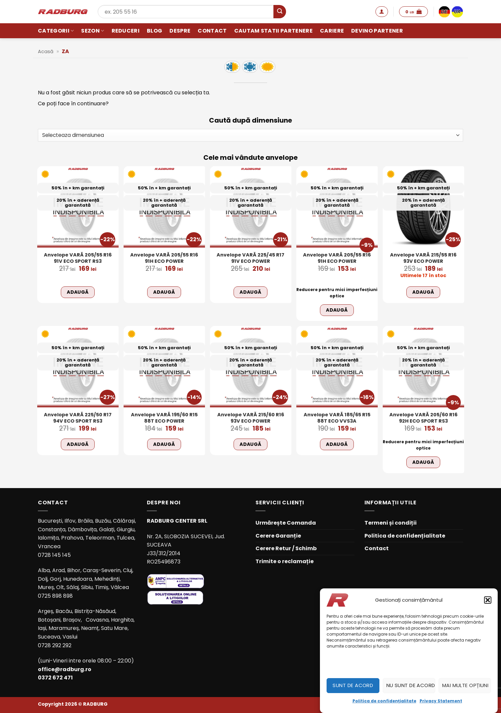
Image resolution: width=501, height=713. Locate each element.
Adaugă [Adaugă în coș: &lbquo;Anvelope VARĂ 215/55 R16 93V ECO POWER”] (423, 292)
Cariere (332, 31)
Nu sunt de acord (410, 685)
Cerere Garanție (278, 536)
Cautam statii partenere (273, 31)
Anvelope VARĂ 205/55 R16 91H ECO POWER (164, 258)
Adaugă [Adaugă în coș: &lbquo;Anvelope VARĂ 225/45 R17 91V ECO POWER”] (250, 292)
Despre (179, 31)
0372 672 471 (55, 677)
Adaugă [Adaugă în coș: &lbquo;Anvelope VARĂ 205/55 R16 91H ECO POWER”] (164, 292)
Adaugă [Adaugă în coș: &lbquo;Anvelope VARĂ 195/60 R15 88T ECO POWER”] (164, 444)
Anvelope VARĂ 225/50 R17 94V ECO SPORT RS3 (78, 418)
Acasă (45, 51)
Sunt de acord (353, 685)
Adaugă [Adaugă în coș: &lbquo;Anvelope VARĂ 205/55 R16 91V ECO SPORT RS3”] (78, 292)
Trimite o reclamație (284, 561)
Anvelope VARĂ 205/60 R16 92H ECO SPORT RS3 (423, 418)
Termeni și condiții (390, 523)
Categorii (56, 31)
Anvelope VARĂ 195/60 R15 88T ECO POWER (164, 418)
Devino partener (377, 31)
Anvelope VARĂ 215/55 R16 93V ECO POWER (423, 258)
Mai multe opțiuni (465, 685)
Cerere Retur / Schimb (286, 548)
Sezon (92, 31)
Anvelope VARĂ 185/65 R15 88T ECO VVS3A (337, 418)
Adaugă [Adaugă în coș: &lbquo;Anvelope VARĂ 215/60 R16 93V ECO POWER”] (250, 444)
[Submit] (279, 11)
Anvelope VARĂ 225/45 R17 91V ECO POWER (250, 258)
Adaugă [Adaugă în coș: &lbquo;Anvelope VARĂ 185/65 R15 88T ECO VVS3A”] (337, 444)
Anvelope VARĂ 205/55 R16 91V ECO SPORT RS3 (78, 258)
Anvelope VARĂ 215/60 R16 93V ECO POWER (250, 418)
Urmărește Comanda (285, 523)
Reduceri (126, 31)
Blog (154, 31)
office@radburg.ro (64, 669)
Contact (212, 31)
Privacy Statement (441, 701)
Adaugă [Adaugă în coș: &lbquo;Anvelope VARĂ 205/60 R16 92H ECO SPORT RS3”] (423, 462)
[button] (487, 600)
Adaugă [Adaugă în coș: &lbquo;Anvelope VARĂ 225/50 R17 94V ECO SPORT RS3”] (78, 444)
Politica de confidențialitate (384, 701)
